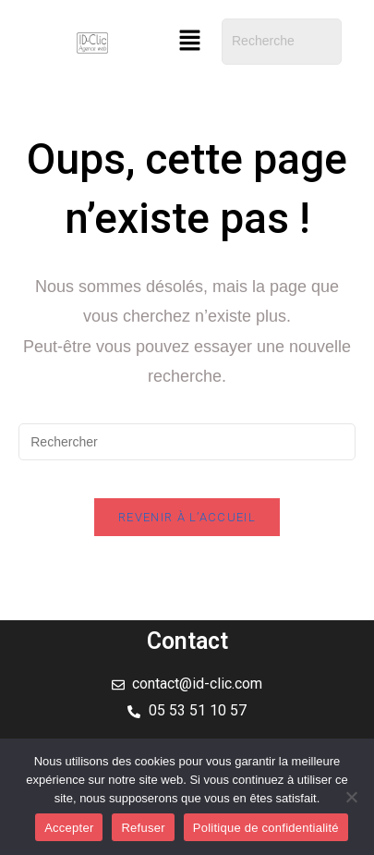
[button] (189, 41)
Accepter (68, 828)
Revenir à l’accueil (187, 517)
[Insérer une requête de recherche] (187, 441)
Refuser (142, 828)
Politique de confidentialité (266, 828)
